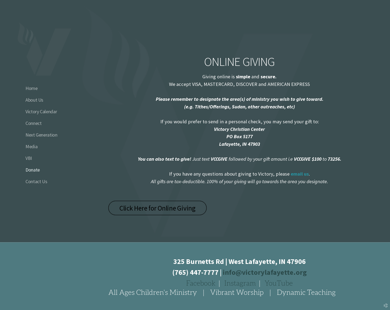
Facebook (201, 283)
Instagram (240, 283)
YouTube (279, 283)
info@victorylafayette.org (265, 272)
